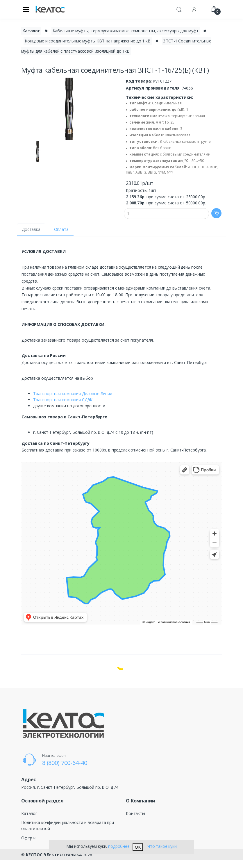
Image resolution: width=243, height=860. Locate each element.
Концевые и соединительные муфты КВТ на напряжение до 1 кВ (88, 41)
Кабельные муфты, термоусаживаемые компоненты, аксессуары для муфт (126, 30)
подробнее (119, 846)
